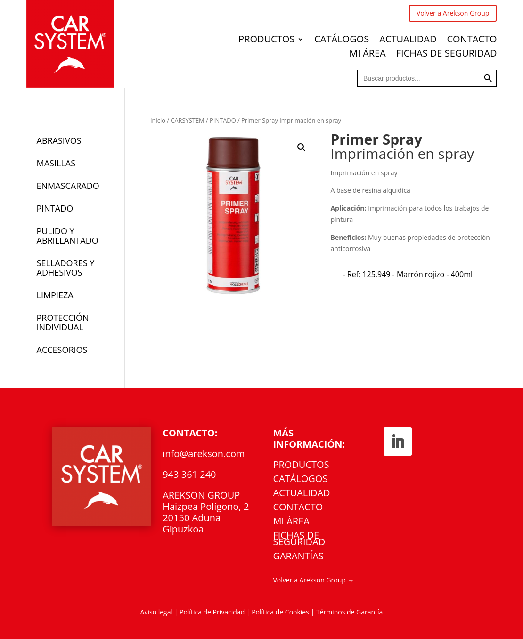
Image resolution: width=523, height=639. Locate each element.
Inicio (157, 120)
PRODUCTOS (266, 40)
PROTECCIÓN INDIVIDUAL (63, 322)
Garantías (298, 557)
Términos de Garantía (349, 611)
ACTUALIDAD (407, 40)
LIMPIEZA (55, 295)
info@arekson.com (204, 453)
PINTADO (223, 120)
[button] (301, 147)
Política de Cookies (281, 611)
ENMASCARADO (68, 185)
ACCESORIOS (62, 349)
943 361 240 (189, 474)
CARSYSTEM (187, 120)
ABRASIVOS (59, 140)
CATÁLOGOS (341, 40)
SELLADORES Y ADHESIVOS (66, 267)
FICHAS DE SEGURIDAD (446, 54)
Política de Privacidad (212, 611)
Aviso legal (156, 611)
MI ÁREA (367, 54)
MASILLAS (56, 163)
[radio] (407, 274)
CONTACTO (472, 40)
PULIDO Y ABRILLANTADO (67, 235)
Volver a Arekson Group (453, 12)
